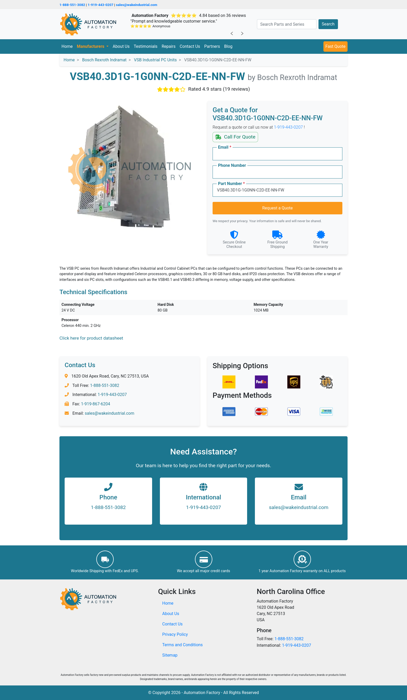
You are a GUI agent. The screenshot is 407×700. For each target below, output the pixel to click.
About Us (121, 46)
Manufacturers (91, 46)
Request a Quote (277, 208)
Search (328, 24)
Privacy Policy (175, 634)
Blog (228, 46)
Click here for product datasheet (91, 338)
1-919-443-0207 (100, 5)
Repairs (169, 46)
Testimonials (145, 46)
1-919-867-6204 (95, 403)
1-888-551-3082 (72, 5)
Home (67, 46)
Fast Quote (335, 46)
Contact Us (190, 46)
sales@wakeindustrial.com (136, 5)
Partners (212, 46)
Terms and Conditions (182, 644)
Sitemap (170, 655)
